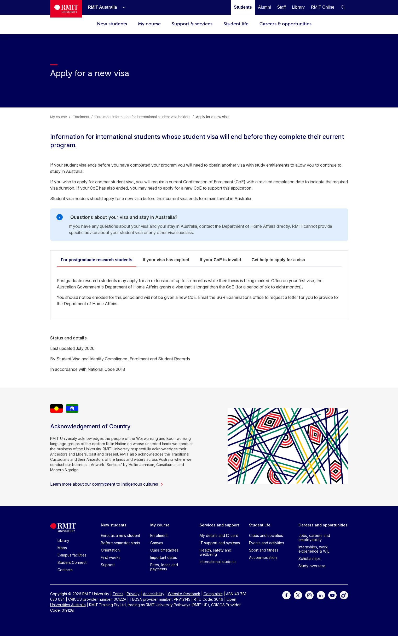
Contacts (65, 569)
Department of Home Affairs (248, 226)
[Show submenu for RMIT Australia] (122, 7)
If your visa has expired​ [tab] (166, 260)
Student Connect (71, 562)
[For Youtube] (332, 595)
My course (149, 24)
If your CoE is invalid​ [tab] (220, 260)
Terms (118, 594)
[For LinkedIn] (321, 595)
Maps (62, 548)
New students (112, 24)
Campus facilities (71, 555)
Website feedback (184, 594)
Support (108, 565)
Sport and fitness (263, 550)
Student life (236, 24)
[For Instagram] (309, 595)
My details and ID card (219, 535)
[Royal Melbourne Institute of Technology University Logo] (66, 9)
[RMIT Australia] (102, 7)
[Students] (242, 7)
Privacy (133, 594)
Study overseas (312, 566)
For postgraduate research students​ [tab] (96, 260)
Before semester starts (120, 543)
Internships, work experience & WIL (313, 549)
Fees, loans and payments (164, 567)
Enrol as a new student (120, 535)
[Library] (298, 7)
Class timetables (164, 550)
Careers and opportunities (323, 525)
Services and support (219, 525)
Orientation (110, 550)
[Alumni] (265, 7)
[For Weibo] (344, 595)
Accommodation (263, 557)
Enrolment (159, 535)
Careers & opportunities (285, 24)
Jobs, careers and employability (314, 537)
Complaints (213, 594)
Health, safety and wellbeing (215, 552)
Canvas (156, 543)
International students (218, 561)
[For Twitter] (298, 595)
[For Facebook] (286, 595)
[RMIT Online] (322, 7)
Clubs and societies (266, 535)
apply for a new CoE (182, 188)
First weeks (110, 557)
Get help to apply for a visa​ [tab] (278, 260)
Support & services (192, 24)
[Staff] (281, 7)
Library (63, 540)
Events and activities (266, 543)
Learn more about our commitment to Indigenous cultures (106, 484)
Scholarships (309, 558)
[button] (343, 7)
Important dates (163, 557)
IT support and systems (220, 543)
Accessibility (153, 594)
